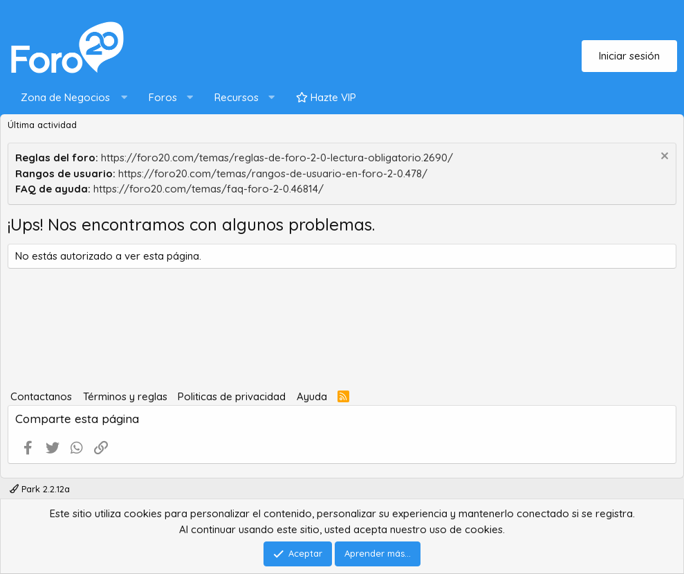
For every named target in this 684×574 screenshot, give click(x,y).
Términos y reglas (125, 396)
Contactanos (41, 396)
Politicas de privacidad (232, 396)
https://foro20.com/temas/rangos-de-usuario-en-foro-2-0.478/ (272, 173)
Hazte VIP (326, 97)
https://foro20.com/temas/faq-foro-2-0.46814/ (208, 188)
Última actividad (42, 124)
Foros (163, 97)
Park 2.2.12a (40, 488)
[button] (71, 98)
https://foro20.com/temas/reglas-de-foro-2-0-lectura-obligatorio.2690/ (277, 157)
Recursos (236, 97)
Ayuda (312, 396)
